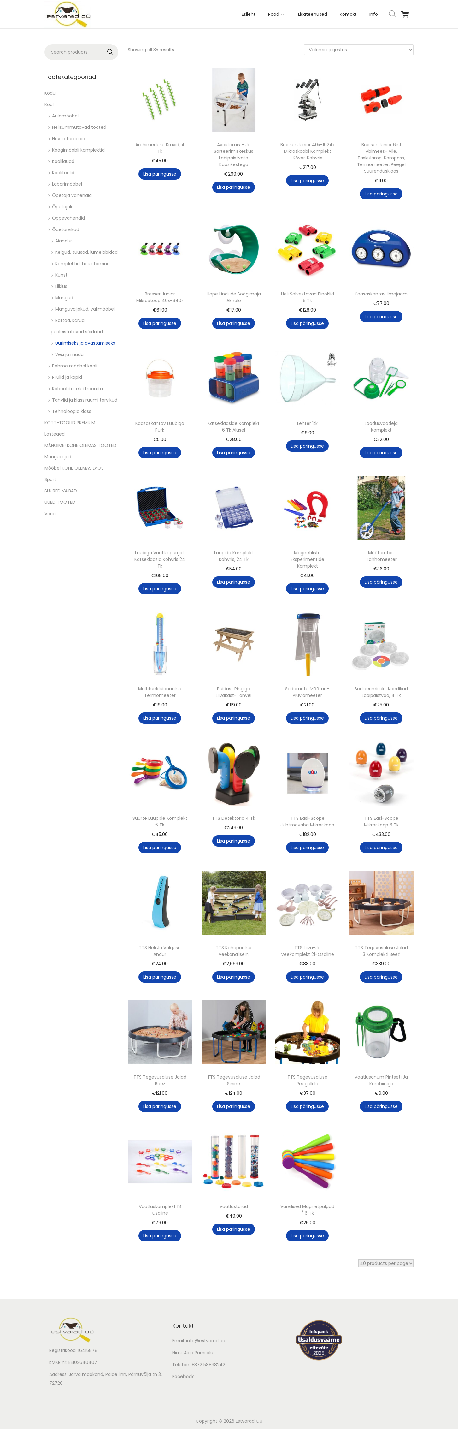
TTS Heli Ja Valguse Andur (160, 950)
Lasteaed (54, 434)
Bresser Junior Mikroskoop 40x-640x (160, 297)
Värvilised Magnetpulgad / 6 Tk (307, 1209)
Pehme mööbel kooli (74, 366)
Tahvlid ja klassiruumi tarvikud (84, 400)
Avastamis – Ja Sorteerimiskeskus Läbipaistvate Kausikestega (233, 154)
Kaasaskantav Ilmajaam (381, 294)
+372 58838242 (208, 1364)
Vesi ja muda (69, 354)
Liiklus (61, 286)
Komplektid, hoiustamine (82, 263)
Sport (50, 479)
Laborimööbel (67, 184)
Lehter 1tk (307, 423)
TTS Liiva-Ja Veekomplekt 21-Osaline (307, 950)
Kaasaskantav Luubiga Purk (159, 426)
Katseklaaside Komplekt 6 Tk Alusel (234, 426)
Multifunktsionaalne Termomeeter (159, 692)
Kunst (61, 275)
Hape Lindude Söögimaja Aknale (234, 297)
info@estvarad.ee (205, 1340)
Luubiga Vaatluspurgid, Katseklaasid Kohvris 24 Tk (159, 559)
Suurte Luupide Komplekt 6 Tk (159, 821)
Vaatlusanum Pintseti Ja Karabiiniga (381, 1080)
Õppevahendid (68, 218)
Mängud (64, 298)
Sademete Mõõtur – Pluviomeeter (307, 692)
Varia (50, 513)
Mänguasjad (57, 457)
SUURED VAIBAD (60, 491)
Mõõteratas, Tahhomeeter (381, 556)
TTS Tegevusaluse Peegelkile (307, 1080)
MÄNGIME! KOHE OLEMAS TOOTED (80, 445)
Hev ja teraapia (68, 138)
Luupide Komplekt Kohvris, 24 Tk (233, 556)
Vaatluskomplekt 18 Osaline (160, 1209)
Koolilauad (63, 161)
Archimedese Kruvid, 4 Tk (160, 147)
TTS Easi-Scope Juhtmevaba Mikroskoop (307, 821)
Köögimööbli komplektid (78, 150)
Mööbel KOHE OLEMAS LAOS (74, 468)
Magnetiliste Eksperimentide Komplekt (307, 559)
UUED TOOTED (59, 502)
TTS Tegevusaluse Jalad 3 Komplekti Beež (381, 950)
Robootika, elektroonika (77, 388)
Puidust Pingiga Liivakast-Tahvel (233, 692)
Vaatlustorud (234, 1206)
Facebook (183, 1376)
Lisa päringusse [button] (159, 174)
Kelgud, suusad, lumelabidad (86, 252)
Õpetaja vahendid (72, 195)
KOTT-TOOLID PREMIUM (69, 423)
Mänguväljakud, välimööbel (85, 309)
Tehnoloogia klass (71, 411)
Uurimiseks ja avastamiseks (85, 343)
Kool (49, 104)
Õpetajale (63, 207)
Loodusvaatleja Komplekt (381, 426)
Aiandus (64, 241)
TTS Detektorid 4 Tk (233, 818)
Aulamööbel (65, 116)
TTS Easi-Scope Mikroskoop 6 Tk (381, 821)
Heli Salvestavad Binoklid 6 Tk (307, 297)
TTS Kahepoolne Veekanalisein (233, 950)
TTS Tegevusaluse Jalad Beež (159, 1080)
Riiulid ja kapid (67, 377)
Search (110, 52)
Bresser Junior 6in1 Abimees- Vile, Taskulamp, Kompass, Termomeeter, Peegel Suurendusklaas (381, 157)
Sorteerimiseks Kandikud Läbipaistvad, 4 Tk (381, 692)
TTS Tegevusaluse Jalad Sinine (233, 1080)
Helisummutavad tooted (79, 127)
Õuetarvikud (65, 229)
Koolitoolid (63, 173)
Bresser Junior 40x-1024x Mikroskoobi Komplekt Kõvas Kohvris (307, 151)
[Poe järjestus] (358, 50)
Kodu (50, 93)
